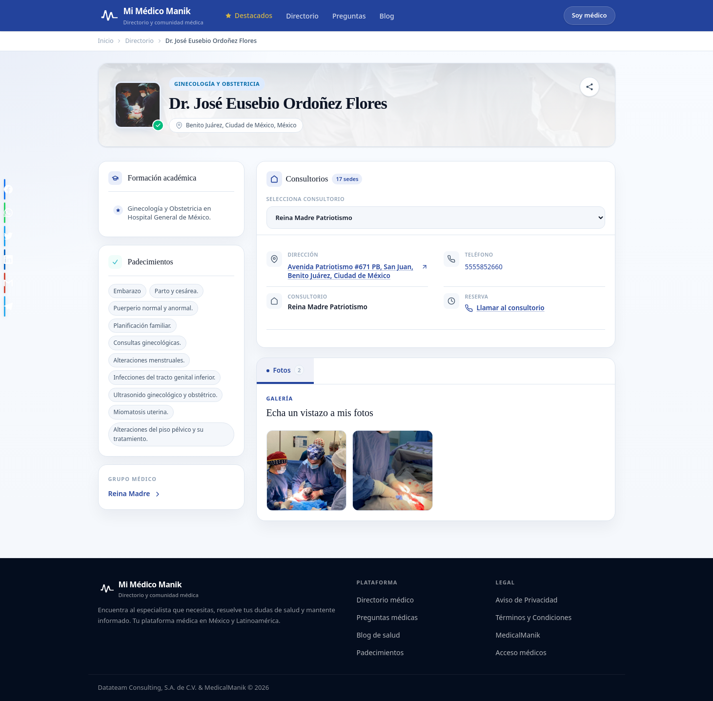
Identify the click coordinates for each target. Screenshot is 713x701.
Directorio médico (385, 599)
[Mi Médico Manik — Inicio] (148, 589)
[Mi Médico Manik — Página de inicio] (151, 15)
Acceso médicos (521, 652)
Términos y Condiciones (534, 617)
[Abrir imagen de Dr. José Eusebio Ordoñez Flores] (137, 104)
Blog (387, 15)
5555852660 (484, 266)
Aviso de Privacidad (527, 599)
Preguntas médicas (387, 617)
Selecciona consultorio (305, 198)
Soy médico (589, 15)
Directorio (302, 15)
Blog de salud (378, 635)
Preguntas (349, 15)
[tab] (285, 371)
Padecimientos (380, 652)
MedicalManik (518, 635)
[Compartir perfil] (589, 87)
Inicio (106, 41)
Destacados (248, 15)
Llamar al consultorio (505, 307)
